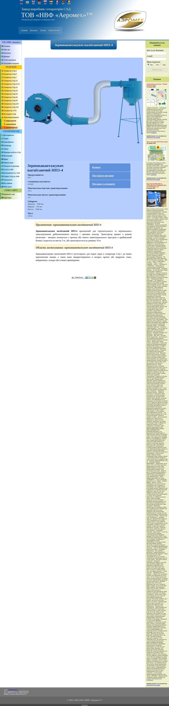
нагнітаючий (11, 128)
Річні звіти (8, 187)
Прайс (6, 139)
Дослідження (9, 135)
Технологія (8, 180)
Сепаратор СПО (10, 111)
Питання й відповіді (11, 166)
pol (45, 3)
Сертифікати (9, 142)
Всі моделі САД (10, 114)
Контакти (33, 30)
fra (57, 3)
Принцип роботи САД (12, 152)
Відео (6, 159)
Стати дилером (10, 60)
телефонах (153, 132)
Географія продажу (11, 63)
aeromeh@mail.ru (13, 690)
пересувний (11, 121)
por (63, 3)
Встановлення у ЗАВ (12, 173)
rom (69, 3)
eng (33, 3)
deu (39, 3)
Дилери (43, 30)
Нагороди (7, 145)
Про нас (7, 50)
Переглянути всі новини (153, 137)
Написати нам (54, 30)
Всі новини (8, 183)
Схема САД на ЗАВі (11, 176)
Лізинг (6, 149)
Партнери (7, 198)
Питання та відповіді (103, 184)
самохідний (11, 124)
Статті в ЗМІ (8, 170)
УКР (27, 3)
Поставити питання (103, 175)
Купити (96, 167)
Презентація (8, 163)
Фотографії (8, 156)
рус (21, 3)
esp (51, 3)
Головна (24, 30)
